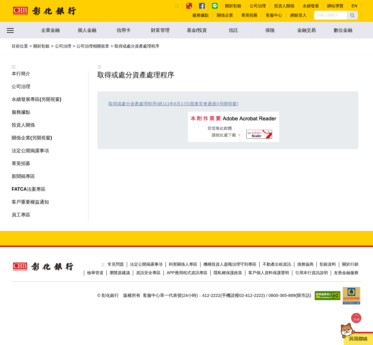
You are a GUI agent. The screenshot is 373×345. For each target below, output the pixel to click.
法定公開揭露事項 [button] (30, 150)
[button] (352, 15)
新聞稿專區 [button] (23, 176)
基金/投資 (197, 30)
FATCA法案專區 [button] (28, 189)
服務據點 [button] (21, 112)
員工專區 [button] (21, 214)
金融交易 (306, 30)
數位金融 (343, 30)
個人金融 (87, 30)
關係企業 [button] (21, 137)
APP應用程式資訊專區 (187, 272)
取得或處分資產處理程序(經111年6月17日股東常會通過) (163, 103)
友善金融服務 (346, 272)
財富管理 (160, 30)
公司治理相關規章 (93, 46)
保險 (270, 30)
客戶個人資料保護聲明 (268, 272)
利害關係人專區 (183, 264)
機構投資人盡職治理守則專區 (229, 264)
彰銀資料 (328, 264)
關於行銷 (350, 264)
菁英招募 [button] (21, 163)
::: (177, 5)
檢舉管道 (95, 272)
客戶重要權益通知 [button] (30, 201)
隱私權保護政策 (228, 272)
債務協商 (305, 264)
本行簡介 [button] (21, 73)
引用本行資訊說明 (311, 272)
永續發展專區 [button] (26, 99)
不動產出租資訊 (277, 264)
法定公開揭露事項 (146, 264)
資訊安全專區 (148, 272)
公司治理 (63, 46)
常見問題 (116, 264)
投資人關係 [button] (23, 124)
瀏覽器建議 (120, 272)
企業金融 (50, 30)
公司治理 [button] (21, 86)
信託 (233, 30)
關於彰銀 (41, 46)
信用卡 (124, 30)
